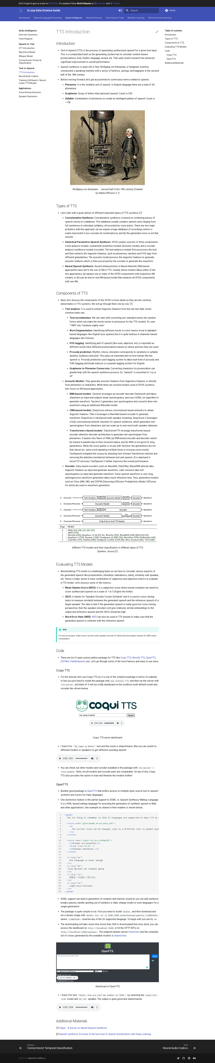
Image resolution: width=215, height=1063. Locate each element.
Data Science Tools (115, 18)
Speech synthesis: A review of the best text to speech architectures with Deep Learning (105, 1034)
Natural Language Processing (48, 18)
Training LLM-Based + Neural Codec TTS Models (32, 81)
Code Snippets (26, 39)
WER (94, 616)
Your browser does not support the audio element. (78, 758)
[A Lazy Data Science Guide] (21, 10)
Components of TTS (174, 43)
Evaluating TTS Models (175, 47)
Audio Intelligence (74, 18)
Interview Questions (28, 34)
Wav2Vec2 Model (27, 52)
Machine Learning (136, 18)
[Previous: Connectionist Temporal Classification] (46, 1046)
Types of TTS (171, 39)
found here (134, 931)
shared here (120, 935)
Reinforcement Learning (159, 18)
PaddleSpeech (77, 661)
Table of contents (173, 30)
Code (167, 51)
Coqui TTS (171, 55)
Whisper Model (26, 56)
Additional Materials (174, 63)
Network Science (94, 18)
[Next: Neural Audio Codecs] (178, 1046)
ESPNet (65, 661)
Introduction (24, 18)
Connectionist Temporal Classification (30, 61)
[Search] (141, 10)
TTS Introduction (27, 72)
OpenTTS (171, 59)
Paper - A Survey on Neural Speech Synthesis (83, 1028)
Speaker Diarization (28, 96)
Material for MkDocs (37, 1058)
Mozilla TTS (138, 657)
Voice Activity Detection (30, 92)
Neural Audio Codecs (28, 76)
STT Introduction (27, 48)
